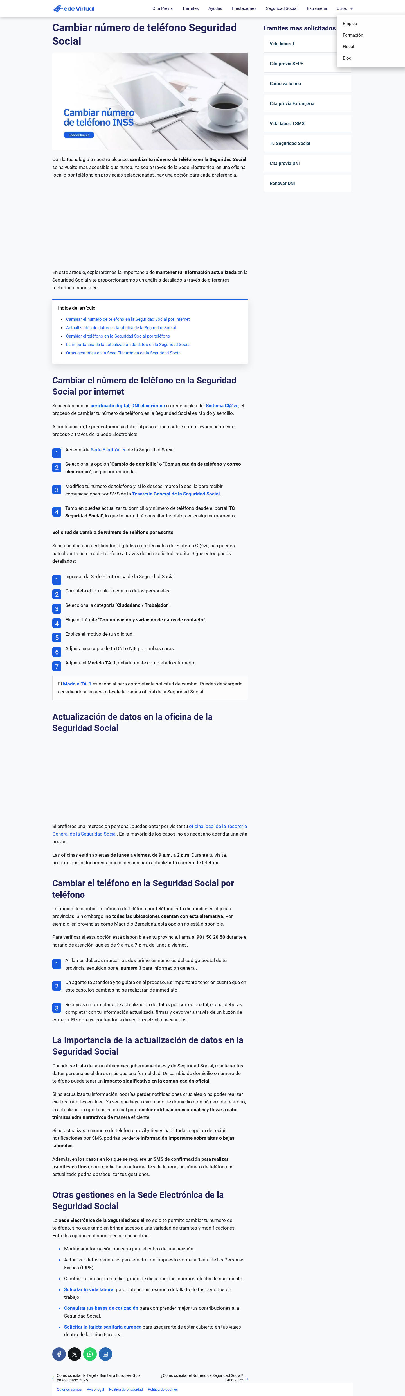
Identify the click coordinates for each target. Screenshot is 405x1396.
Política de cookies (163, 1389)
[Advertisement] (150, 223)
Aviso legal (95, 1389)
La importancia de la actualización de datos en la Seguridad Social (128, 344)
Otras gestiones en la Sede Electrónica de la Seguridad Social (124, 353)
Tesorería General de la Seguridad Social (176, 494)
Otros (342, 8)
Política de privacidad (126, 1389)
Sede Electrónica (109, 449)
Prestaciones (244, 8)
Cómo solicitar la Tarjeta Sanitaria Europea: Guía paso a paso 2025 (99, 1377)
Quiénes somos (69, 1389)
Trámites (190, 8)
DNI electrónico (148, 405)
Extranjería (317, 8)
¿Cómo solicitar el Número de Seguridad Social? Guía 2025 (202, 1377)
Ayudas (215, 8)
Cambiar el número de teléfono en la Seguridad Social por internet (128, 319)
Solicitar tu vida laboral (89, 1289)
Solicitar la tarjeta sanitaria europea (102, 1327)
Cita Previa (162, 8)
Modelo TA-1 (77, 684)
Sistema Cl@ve (222, 405)
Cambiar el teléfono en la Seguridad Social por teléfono (118, 336)
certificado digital (110, 405)
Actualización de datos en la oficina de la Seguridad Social (121, 327)
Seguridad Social (282, 8)
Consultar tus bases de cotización (101, 1308)
